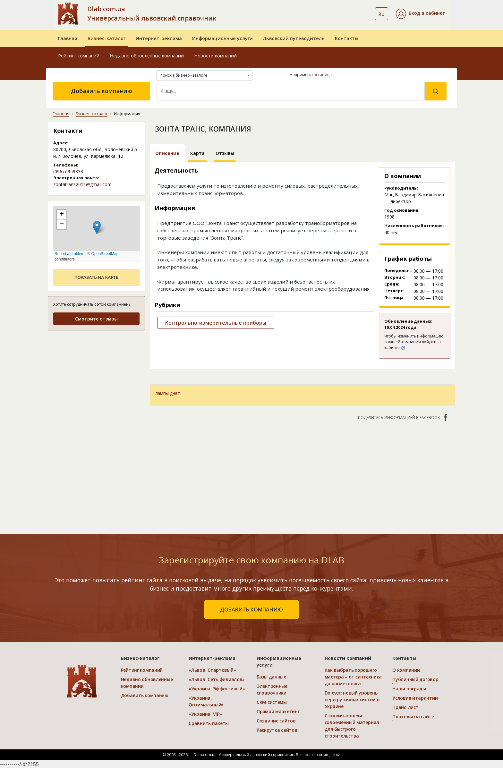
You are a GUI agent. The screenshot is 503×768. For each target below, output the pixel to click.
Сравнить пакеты (209, 723)
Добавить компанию (101, 91)
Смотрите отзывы (96, 319)
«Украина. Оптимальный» (206, 701)
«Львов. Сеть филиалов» (217, 679)
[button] (420, 13)
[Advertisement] (303, 474)
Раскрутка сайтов (277, 730)
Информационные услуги (222, 38)
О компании (406, 670)
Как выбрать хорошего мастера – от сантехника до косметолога (353, 677)
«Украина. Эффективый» (217, 689)
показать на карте (96, 277)
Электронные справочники (272, 689)
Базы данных (271, 677)
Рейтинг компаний (78, 56)
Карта (197, 153)
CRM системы (272, 702)
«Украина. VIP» (205, 714)
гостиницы (322, 74)
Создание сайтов (276, 721)
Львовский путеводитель (294, 38)
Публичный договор (415, 679)
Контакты (346, 38)
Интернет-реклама (159, 38)
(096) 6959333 (68, 171)
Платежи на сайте (413, 716)
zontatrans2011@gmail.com (82, 184)
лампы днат (167, 393)
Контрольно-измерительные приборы (215, 322)
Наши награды (409, 689)
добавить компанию (251, 609)
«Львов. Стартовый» (212, 670)
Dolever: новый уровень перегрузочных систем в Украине (352, 699)
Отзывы (225, 153)
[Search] (291, 91)
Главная (67, 38)
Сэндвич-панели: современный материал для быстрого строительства (352, 726)
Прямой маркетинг (278, 711)
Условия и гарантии (415, 698)
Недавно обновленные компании (147, 56)
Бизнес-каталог (106, 38)
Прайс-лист (405, 707)
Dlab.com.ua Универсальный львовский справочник (151, 13)
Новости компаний (215, 56)
